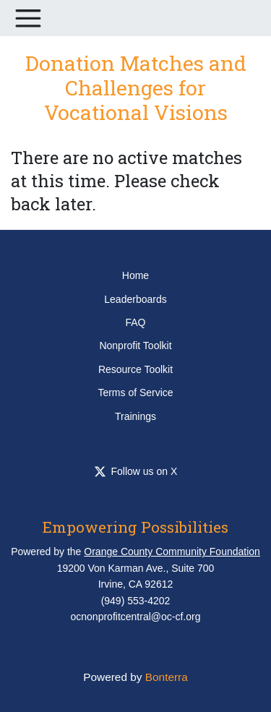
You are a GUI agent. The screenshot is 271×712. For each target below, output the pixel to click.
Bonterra (166, 677)
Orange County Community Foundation (172, 551)
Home (135, 275)
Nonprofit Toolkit (135, 345)
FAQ (135, 322)
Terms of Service (135, 392)
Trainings (135, 416)
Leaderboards (135, 299)
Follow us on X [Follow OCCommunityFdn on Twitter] (136, 471)
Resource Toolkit (135, 369)
